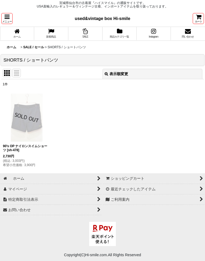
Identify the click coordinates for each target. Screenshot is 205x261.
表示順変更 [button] (116, 74)
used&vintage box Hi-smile (102, 18)
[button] (7, 18)
